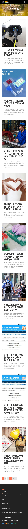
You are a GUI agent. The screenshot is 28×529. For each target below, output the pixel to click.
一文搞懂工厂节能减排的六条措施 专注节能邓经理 (14, 53)
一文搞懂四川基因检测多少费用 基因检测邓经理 (14, 103)
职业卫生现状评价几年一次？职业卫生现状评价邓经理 (13, 307)
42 (13, 478)
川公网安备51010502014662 (10, 494)
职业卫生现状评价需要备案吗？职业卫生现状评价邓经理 (13, 257)
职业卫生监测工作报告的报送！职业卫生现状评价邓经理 (13, 357)
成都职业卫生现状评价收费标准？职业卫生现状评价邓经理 (13, 206)
